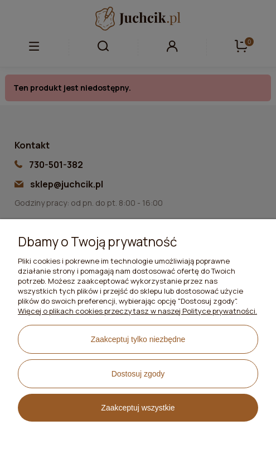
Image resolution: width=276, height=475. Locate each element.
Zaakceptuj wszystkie (138, 407)
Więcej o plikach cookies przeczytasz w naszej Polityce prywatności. (137, 311)
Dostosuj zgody (138, 373)
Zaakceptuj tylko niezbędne (138, 339)
